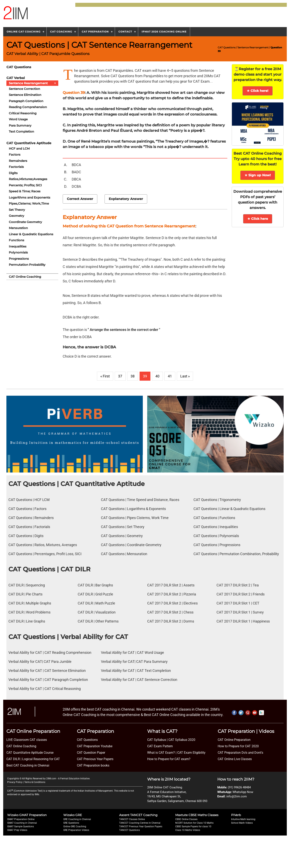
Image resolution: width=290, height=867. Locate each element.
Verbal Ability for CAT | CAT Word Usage (132, 652)
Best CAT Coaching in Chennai (27, 765)
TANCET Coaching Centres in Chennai (139, 822)
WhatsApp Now (243, 792)
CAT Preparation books (93, 765)
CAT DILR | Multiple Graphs (29, 603)
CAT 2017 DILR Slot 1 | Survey (240, 612)
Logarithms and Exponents (29, 197)
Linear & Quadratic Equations (31, 234)
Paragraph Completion (26, 101)
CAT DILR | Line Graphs (26, 621)
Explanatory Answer (126, 199)
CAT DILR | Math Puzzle (96, 603)
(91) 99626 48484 (239, 787)
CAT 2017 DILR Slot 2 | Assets (170, 585)
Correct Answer (80, 199)
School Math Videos (242, 822)
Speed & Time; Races (24, 191)
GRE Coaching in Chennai (77, 819)
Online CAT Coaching (23, 31)
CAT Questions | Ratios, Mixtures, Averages (42, 545)
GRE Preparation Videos (76, 830)
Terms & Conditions (34, 782)
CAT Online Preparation (234, 740)
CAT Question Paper (91, 752)
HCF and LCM (19, 148)
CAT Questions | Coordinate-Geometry (131, 545)
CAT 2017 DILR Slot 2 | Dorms (170, 621)
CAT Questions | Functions (214, 518)
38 (133, 376)
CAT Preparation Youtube (94, 746)
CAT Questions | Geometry (122, 536)
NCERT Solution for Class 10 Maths (194, 822)
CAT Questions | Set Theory (122, 527)
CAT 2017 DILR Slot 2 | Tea (237, 585)
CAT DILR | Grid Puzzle (95, 594)
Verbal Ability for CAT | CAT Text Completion (136, 670)
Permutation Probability (27, 265)
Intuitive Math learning (243, 819)
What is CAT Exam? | (161, 752)
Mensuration (18, 228)
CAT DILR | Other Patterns (98, 621)
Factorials (16, 167)
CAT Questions (227, 47)
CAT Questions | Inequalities (215, 527)
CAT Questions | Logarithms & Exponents (133, 509)
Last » (185, 376)
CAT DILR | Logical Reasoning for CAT (33, 759)
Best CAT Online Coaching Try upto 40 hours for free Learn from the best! (258, 158)
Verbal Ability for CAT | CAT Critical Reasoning (44, 689)
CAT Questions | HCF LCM (29, 500)
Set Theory (17, 210)
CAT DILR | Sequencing (26, 585)
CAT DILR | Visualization (97, 612)
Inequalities (17, 246)
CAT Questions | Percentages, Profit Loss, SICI (45, 554)
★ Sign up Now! (258, 175)
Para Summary (20, 125)
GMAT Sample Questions (20, 826)
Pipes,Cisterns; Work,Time (29, 203)
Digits (13, 173)
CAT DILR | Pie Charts (25, 594)
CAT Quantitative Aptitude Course (29, 752)
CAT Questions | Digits (25, 536)
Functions (16, 240)
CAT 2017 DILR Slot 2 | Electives (172, 603)
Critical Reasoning (22, 113)
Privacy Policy (14, 782)
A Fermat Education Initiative (74, 778)
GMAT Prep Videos (17, 830)
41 (170, 376)
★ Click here (257, 219)
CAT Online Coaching (25, 277)
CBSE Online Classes (186, 819)
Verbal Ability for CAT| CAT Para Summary (134, 661)
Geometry (16, 216)
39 (145, 376)
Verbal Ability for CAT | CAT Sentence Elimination (47, 670)
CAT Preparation (95, 31)
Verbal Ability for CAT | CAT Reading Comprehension (49, 652)
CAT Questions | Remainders (31, 518)
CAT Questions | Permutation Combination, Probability (236, 554)
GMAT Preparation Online (20, 819)
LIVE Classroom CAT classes (26, 740)
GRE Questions (71, 822)
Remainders (18, 161)
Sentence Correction (24, 89)
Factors (14, 154)
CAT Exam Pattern (160, 746)
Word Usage (18, 119)
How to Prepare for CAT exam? (168, 759)
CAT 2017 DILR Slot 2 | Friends (240, 594)
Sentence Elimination (25, 95)
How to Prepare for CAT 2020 (238, 746)
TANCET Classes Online (132, 819)
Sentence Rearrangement (253, 47)
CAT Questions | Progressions (216, 545)
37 (120, 376)
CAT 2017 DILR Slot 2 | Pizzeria (171, 594)
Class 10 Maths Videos (187, 830)
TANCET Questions (129, 830)
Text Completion (21, 131)
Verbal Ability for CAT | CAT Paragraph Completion (48, 679)
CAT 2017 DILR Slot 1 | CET (237, 603)
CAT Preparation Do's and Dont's (240, 752)
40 (157, 376)
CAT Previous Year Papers (95, 759)
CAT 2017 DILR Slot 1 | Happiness (243, 621)
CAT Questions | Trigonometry (217, 500)
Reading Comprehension (28, 107)
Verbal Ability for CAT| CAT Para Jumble (39, 661)
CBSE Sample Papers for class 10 (193, 826)
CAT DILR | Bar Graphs (95, 585)
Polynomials (18, 252)
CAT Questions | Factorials (29, 527)
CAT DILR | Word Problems (29, 612)
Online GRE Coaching (74, 826)
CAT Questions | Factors (27, 509)
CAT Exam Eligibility (190, 752)
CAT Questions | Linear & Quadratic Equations (229, 509)
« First (105, 376)
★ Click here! (257, 91)
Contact (125, 31)
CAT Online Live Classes (235, 759)
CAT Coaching (61, 31)
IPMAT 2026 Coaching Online (164, 31)
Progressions (19, 259)
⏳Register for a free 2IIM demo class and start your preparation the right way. (258, 74)
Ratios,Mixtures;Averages (28, 179)
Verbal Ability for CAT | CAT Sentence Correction (139, 679)
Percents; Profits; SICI (25, 185)
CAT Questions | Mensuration (124, 554)
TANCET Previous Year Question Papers (140, 826)
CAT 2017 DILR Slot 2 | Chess (170, 612)
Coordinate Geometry (25, 222)
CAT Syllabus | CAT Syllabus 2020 (171, 740)
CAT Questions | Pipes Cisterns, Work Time (135, 518)
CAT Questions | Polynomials (216, 536)
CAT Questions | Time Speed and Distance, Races (140, 500)
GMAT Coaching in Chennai (22, 822)
